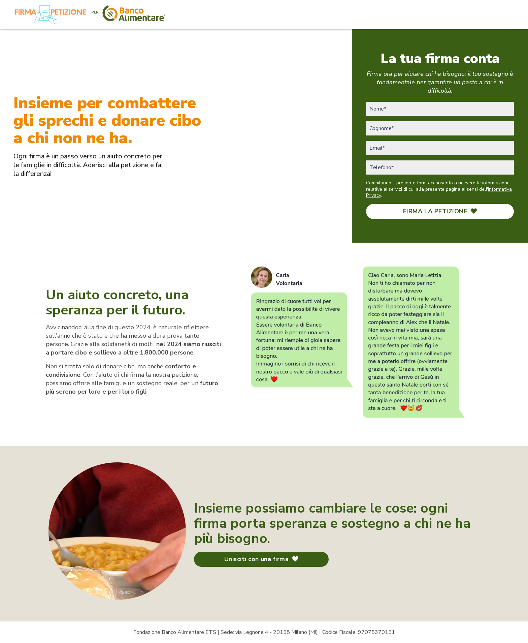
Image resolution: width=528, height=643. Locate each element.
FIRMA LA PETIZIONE (440, 211)
